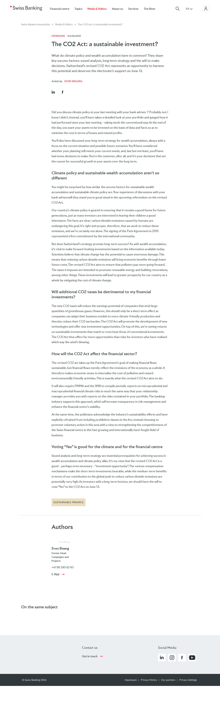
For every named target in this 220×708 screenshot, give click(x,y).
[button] (53, 92)
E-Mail (55, 574)
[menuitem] (152, 9)
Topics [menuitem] (78, 9)
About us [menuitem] (117, 9)
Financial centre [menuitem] (59, 9)
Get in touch (90, 656)
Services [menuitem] (133, 9)
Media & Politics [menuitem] (97, 9)
